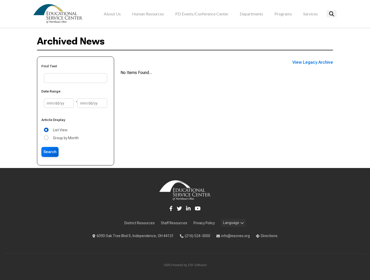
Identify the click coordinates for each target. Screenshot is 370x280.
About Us (112, 13)
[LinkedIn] (188, 208)
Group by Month (65, 138)
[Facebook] (171, 208)
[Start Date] (59, 103)
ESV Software (197, 265)
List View (59, 130)
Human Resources (148, 13)
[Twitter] (179, 208)
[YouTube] (198, 208)
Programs (283, 13)
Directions (267, 236)
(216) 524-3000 (195, 236)
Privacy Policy (204, 223)
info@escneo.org (233, 236)
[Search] (332, 13)
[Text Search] (75, 78)
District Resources (139, 223)
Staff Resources (174, 223)
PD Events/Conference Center (201, 13)
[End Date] (92, 103)
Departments (251, 13)
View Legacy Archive (312, 62)
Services (310, 13)
